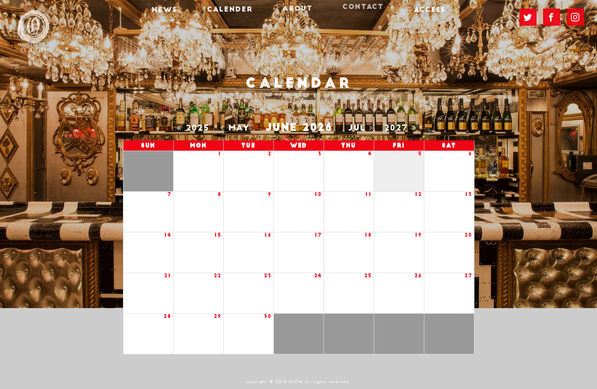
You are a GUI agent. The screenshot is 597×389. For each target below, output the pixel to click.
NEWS (178, 15)
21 (167, 275)
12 (418, 194)
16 (267, 235)
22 (217, 275)
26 (418, 275)
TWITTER (528, 16)
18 (368, 235)
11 (368, 194)
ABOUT (297, 10)
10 (318, 194)
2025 (195, 128)
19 (418, 235)
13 (468, 194)
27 (468, 275)
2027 (402, 128)
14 (167, 235)
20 (468, 235)
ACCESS (415, 15)
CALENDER (236, 13)
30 (267, 316)
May (237, 128)
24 (317, 275)
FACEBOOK (551, 16)
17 (318, 235)
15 (217, 235)
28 (167, 316)
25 (368, 275)
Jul (362, 128)
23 (267, 275)
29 (217, 316)
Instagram (575, 14)
